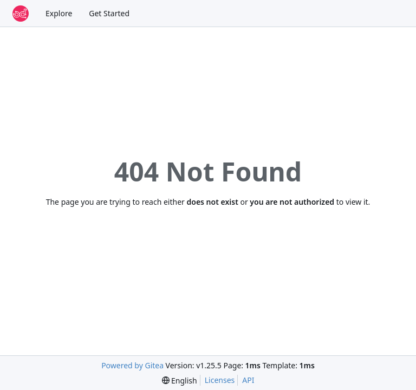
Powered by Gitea (132, 365)
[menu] (179, 380)
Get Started (109, 13)
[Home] (20, 13)
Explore (59, 13)
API (248, 380)
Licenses (220, 380)
